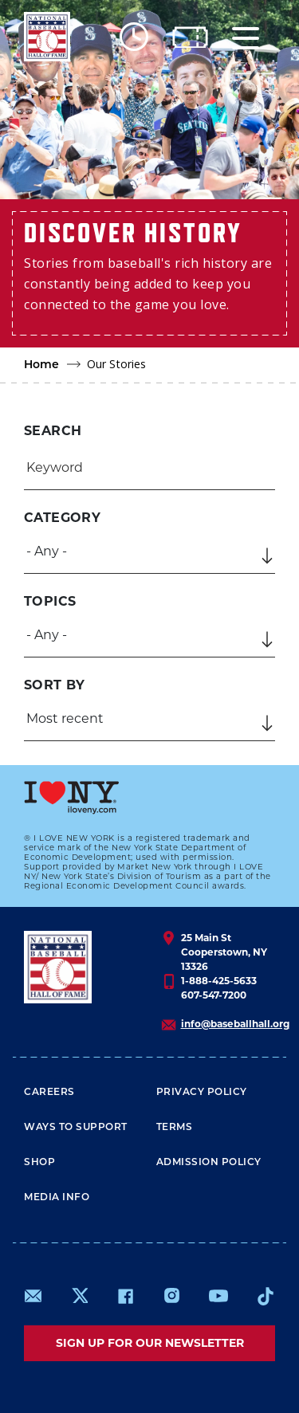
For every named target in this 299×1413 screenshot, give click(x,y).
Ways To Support (76, 1127)
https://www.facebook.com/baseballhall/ (125, 1295)
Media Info (56, 1198)
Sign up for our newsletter (150, 1343)
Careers (49, 1092)
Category (62, 517)
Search (52, 430)
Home (42, 365)
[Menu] (245, 37)
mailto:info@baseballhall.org (33, 1295)
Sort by (54, 685)
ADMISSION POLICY (209, 1163)
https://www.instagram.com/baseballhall (171, 1295)
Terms (174, 1127)
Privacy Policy (201, 1092)
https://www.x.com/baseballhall (79, 1294)
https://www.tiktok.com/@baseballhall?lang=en (265, 1295)
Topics (50, 601)
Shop (39, 1163)
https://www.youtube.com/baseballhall (218, 1295)
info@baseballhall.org (235, 1024)
